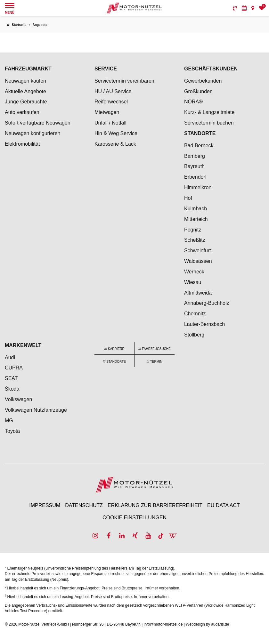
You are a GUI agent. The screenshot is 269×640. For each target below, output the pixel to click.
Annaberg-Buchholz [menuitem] (206, 303)
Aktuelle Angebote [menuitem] (25, 91)
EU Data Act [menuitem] (223, 505)
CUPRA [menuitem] (14, 367)
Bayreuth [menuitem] (194, 166)
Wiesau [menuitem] (192, 282)
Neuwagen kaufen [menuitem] (25, 81)
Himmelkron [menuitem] (197, 187)
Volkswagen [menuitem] (18, 399)
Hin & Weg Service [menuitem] (115, 133)
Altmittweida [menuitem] (198, 293)
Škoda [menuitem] (12, 389)
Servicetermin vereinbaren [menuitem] (124, 81)
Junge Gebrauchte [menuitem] (26, 101)
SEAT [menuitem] (11, 378)
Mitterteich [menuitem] (196, 219)
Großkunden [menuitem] (198, 91)
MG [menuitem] (9, 420)
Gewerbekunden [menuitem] (203, 81)
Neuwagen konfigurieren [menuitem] (32, 133)
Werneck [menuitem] (194, 271)
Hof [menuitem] (188, 198)
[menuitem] (235, 8)
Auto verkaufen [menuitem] (22, 112)
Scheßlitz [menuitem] (194, 240)
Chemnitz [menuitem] (195, 313)
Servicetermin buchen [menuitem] (209, 123)
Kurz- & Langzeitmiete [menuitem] (209, 112)
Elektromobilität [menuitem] (22, 144)
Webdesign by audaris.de (207, 624)
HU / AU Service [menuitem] (113, 91)
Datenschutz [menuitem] (84, 505)
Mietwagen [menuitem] (106, 112)
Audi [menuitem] (10, 357)
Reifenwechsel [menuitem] (111, 101)
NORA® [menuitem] (194, 101)
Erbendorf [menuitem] (195, 177)
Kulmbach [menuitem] (195, 208)
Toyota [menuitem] (12, 431)
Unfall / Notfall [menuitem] (110, 123)
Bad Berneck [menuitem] (199, 145)
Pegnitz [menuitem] (192, 229)
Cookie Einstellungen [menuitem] (134, 517)
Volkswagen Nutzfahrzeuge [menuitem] (36, 410)
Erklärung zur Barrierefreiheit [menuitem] (155, 505)
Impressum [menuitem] (44, 505)
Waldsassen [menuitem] (198, 261)
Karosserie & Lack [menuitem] (115, 144)
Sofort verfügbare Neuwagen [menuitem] (37, 123)
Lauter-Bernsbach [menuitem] (204, 324)
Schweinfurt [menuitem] (197, 250)
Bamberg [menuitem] (194, 156)
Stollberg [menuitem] (194, 334)
